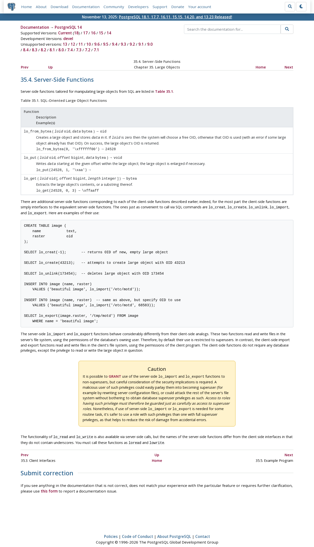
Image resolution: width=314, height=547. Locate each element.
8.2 (43, 49)
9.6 (97, 44)
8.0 (61, 49)
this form (49, 483)
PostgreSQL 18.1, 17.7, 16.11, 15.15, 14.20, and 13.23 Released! (175, 16)
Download (59, 6)
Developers (138, 6)
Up (50, 67)
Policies (111, 529)
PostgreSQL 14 (68, 27)
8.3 (34, 49)
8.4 (25, 49)
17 (85, 32)
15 (101, 32)
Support (160, 6)
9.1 (141, 44)
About (41, 6)
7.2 (87, 49)
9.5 (105, 44)
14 (109, 32)
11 (80, 44)
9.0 (150, 44)
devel (68, 38)
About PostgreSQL (174, 529)
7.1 (96, 49)
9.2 (132, 44)
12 (73, 44)
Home (26, 6)
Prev (24, 67)
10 (88, 44)
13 (65, 44)
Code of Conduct (137, 529)
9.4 (114, 44)
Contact (202, 529)
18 (76, 32)
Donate (177, 6)
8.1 (52, 49)
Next (289, 67)
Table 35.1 (164, 91)
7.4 (70, 49)
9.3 (123, 44)
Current (65, 32)
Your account (199, 6)
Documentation (86, 6)
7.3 (78, 49)
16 (93, 32)
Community (114, 6)
